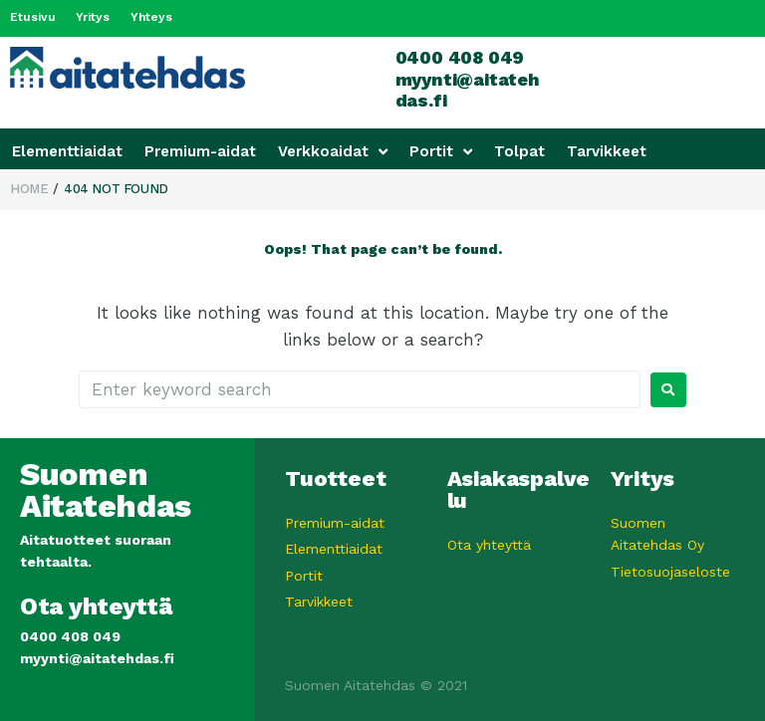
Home (29, 187)
